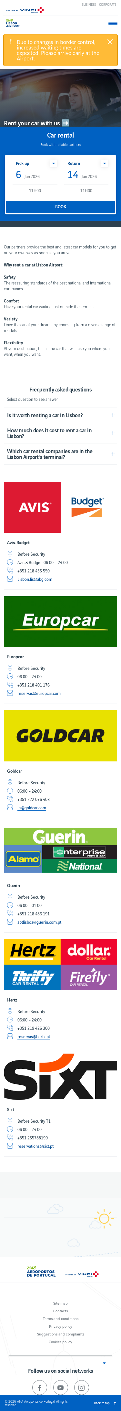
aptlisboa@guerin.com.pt (39, 922)
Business (89, 4)
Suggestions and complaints (60, 1333)
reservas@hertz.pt (33, 1036)
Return (73, 163)
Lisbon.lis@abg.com (34, 579)
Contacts (60, 1310)
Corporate (107, 4)
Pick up (22, 163)
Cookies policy (60, 1341)
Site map (60, 1303)
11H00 (35, 190)
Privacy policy (60, 1326)
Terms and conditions (60, 1318)
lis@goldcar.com (31, 807)
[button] (53, 163)
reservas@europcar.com (39, 693)
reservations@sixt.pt (35, 1146)
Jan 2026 (28, 174)
